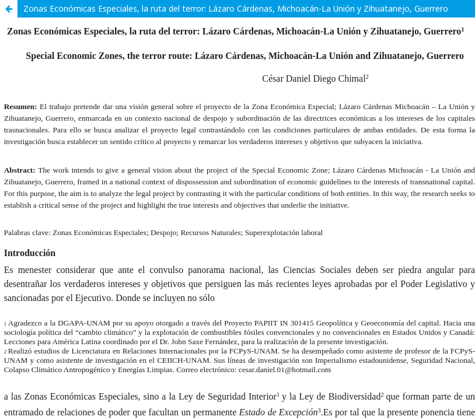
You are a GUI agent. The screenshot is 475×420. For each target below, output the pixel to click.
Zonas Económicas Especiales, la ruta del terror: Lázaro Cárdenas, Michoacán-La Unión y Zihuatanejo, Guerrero (235, 8)
